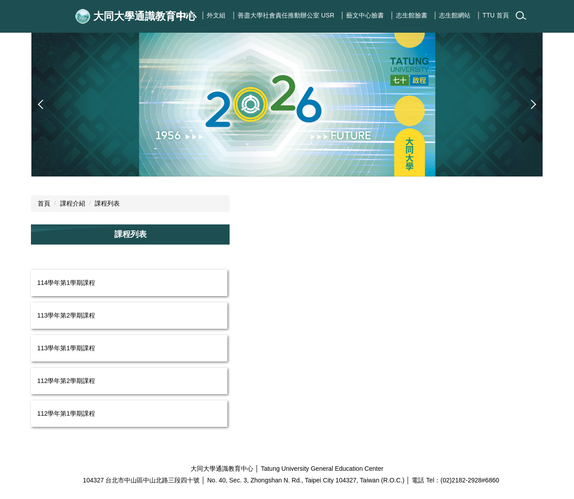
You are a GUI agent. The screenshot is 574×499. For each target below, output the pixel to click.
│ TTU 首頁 (493, 15)
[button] (42, 104)
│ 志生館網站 (452, 15)
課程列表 (107, 203)
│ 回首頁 (182, 15)
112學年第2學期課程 (66, 380)
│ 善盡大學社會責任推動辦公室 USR (283, 15)
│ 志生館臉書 (408, 15)
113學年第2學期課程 (66, 315)
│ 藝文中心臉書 (362, 15)
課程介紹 (72, 203)
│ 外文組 (213, 15)
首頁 (44, 203)
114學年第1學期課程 (66, 282)
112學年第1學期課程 (66, 413)
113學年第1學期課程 (66, 348)
